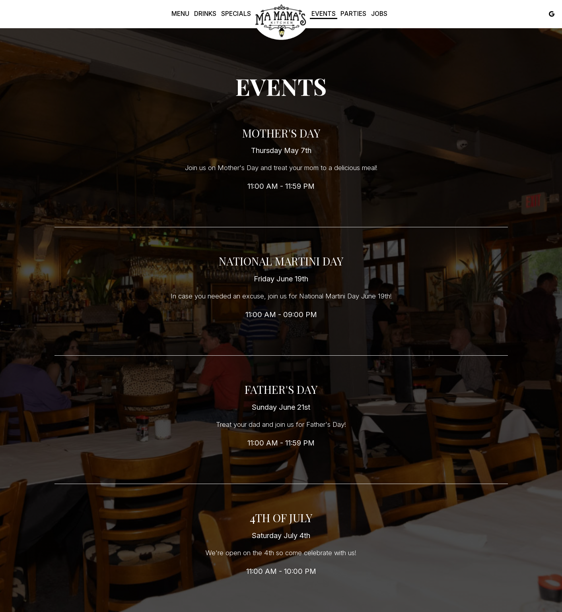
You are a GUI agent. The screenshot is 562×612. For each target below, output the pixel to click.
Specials (236, 13)
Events (323, 13)
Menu (180, 13)
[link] (281, 21)
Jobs (379, 13)
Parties (353, 13)
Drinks (205, 13)
